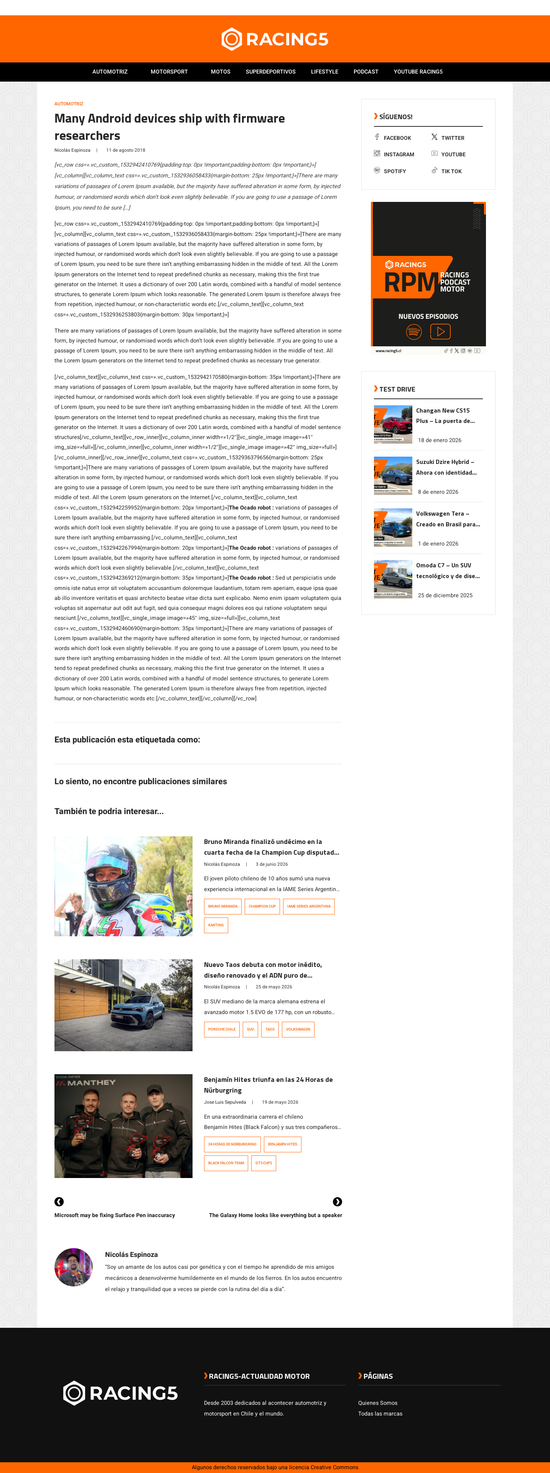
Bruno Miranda (222, 906)
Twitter (447, 138)
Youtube (448, 155)
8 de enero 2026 (438, 492)
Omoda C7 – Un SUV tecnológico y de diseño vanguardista (449, 571)
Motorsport (169, 72)
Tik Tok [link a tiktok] (446, 171)
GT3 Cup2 (263, 1163)
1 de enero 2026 (438, 544)
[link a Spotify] (489, 7)
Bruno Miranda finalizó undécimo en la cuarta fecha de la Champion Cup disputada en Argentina (271, 852)
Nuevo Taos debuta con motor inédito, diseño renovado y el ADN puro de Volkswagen (263, 975)
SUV (250, 1029)
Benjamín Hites (282, 1144)
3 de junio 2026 (272, 864)
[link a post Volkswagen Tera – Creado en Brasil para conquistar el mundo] (393, 545)
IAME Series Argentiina (309, 906)
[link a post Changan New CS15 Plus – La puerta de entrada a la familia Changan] (393, 442)
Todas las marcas (380, 1414)
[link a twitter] (466, 7)
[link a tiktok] (497, 7)
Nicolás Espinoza (72, 150)
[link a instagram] (474, 7)
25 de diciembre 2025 (445, 595)
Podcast (366, 72)
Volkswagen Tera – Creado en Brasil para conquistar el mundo (446, 519)
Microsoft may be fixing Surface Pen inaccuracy (114, 1215)
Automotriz (110, 72)
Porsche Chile (221, 1029)
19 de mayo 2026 (280, 1102)
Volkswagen (298, 1029)
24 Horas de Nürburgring (232, 1144)
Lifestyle (324, 72)
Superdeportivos (271, 72)
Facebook (392, 138)
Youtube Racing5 (418, 72)
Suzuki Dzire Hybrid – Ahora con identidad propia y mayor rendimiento (445, 467)
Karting (216, 925)
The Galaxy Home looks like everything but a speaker (275, 1215)
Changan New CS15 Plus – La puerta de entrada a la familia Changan (443, 416)
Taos (270, 1029)
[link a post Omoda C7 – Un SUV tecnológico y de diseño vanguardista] (393, 597)
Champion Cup (262, 906)
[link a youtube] (481, 7)
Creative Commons (334, 1467)
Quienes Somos (377, 1403)
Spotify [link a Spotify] (390, 171)
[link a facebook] (458, 7)
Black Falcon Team (226, 1163)
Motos (221, 72)
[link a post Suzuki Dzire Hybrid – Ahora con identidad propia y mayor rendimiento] (393, 493)
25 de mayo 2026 (274, 986)
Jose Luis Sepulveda (225, 1102)
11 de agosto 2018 (125, 150)
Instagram (394, 155)
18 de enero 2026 (439, 440)
